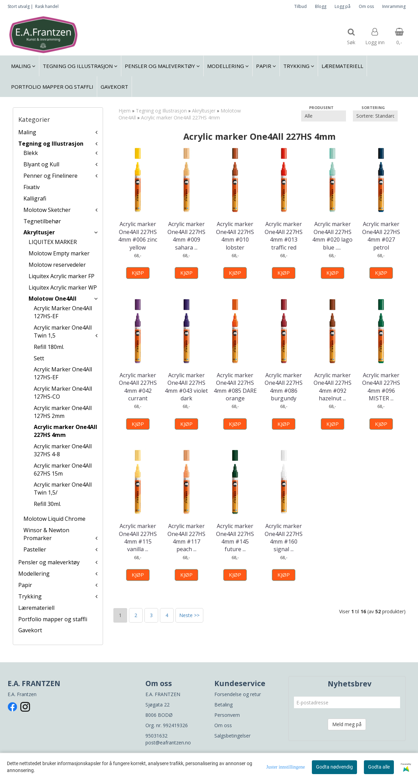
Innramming (394, 6)
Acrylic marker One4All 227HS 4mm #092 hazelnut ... (332, 386)
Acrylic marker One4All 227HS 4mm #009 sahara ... (186, 235)
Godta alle (379, 767)
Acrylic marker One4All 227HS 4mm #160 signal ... (284, 537)
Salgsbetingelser (232, 735)
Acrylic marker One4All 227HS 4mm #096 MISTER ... (381, 386)
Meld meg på (346, 724)
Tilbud (300, 6)
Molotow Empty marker (59, 253)
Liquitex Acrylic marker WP (63, 287)
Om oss (366, 6)
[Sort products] (375, 115)
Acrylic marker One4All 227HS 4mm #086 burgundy (284, 386)
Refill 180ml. (49, 347)
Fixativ (31, 187)
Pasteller (34, 549)
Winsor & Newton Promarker (46, 534)
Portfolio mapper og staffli (52, 619)
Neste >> (189, 615)
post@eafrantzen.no (168, 742)
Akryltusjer (39, 232)
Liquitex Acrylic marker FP (61, 276)
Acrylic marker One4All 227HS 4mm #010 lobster (235, 235)
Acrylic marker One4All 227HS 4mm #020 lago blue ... (332, 235)
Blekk (30, 153)
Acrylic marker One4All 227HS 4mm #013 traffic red (284, 235)
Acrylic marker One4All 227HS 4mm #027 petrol (381, 235)
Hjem (125, 110)
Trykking (30, 596)
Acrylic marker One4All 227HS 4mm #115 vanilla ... (138, 537)
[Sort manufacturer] (323, 115)
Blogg (320, 6)
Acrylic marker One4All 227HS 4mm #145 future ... (235, 537)
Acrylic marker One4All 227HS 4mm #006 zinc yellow (137, 235)
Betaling (223, 704)
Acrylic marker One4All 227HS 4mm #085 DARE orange (235, 386)
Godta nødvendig (334, 767)
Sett (39, 358)
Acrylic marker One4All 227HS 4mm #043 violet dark (186, 386)
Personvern (227, 715)
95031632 (156, 735)
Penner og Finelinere (50, 175)
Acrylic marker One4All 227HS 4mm (65, 431)
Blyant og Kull (41, 164)
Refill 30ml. (47, 504)
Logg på (342, 6)
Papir (25, 585)
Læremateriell (36, 608)
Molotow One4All (53, 298)
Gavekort (30, 630)
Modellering (34, 573)
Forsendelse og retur (237, 694)
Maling (27, 132)
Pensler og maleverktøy (49, 562)
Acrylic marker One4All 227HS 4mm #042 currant (138, 386)
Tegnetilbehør (42, 221)
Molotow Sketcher (47, 210)
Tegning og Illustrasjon (50, 143)
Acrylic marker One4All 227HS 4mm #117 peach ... (186, 537)
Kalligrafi (34, 198)
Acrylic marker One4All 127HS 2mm (63, 412)
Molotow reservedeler (57, 265)
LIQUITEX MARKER (53, 242)
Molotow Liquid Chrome (54, 519)
